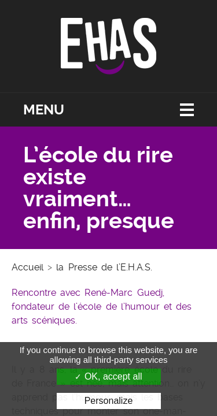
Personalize (108, 401)
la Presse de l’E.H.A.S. (104, 267)
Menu (43, 110)
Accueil (27, 267)
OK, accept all (108, 376)
